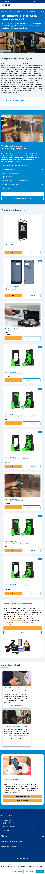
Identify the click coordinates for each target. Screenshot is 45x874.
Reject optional (29, 871)
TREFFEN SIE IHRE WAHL (22, 628)
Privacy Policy (22, 868)
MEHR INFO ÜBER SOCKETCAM (22, 796)
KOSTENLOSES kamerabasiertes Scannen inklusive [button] (16, 166)
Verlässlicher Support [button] (9, 177)
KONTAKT (22, 632)
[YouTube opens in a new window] (24, 859)
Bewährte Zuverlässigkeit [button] (10, 184)
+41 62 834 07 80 (12, 826)
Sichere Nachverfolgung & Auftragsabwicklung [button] (15, 181)
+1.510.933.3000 (12, 828)
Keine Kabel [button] (6, 188)
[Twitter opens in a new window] (21, 859)
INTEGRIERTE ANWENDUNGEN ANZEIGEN (22, 198)
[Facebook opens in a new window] (17, 859)
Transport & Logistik (30, 11)
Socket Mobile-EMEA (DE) (8, 11)
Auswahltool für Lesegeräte (15, 620)
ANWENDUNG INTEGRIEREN (22, 800)
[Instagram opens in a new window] (27, 859)
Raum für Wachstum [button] (8, 169)
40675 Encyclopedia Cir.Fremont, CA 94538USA (7, 822)
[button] (38, 1)
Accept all (40, 871)
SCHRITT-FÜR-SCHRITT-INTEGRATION (22, 194)
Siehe (13, 252)
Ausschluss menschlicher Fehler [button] (11, 173)
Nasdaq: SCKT (6, 831)
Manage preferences (17, 871)
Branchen (19, 11)
